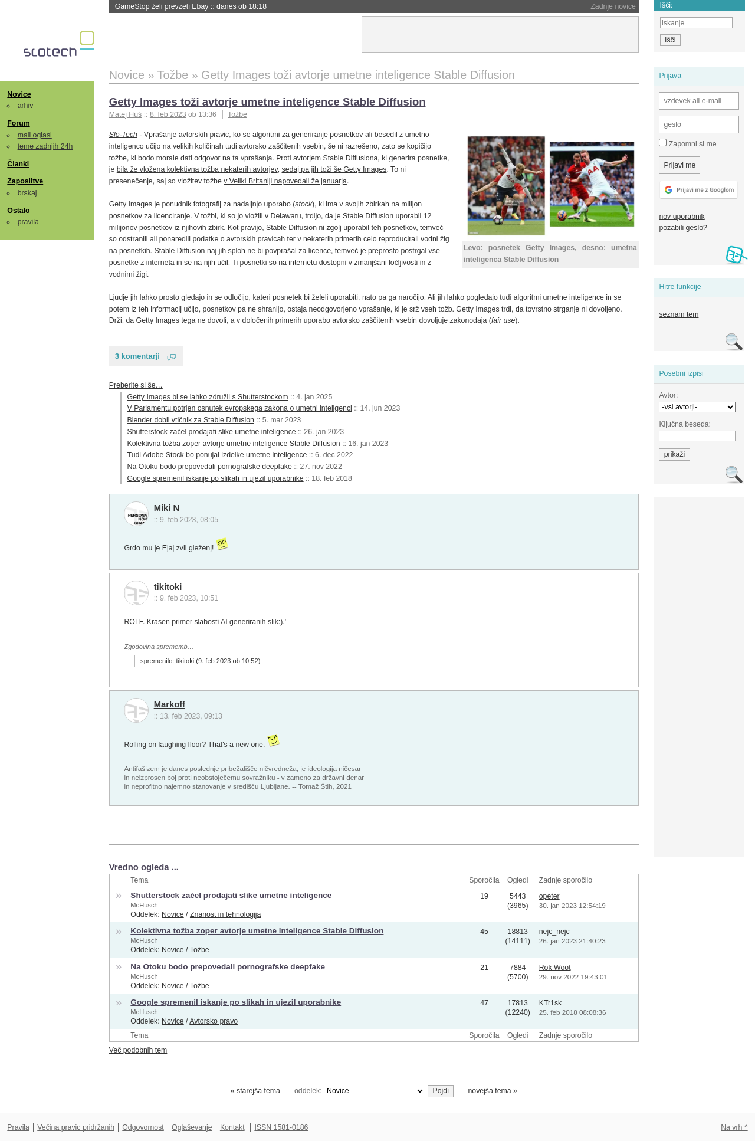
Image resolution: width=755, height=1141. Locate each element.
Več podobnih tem (138, 1050)
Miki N (166, 508)
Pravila (18, 1127)
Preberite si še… (136, 385)
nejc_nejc (554, 931)
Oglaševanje (192, 1127)
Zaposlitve (25, 181)
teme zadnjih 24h (45, 146)
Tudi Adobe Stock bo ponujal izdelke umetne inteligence (217, 455)
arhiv (26, 105)
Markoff (169, 704)
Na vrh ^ (734, 1127)
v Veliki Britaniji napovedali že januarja (285, 181)
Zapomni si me (687, 143)
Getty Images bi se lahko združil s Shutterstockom (207, 397)
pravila (28, 222)
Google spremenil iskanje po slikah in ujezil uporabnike (215, 478)
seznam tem (678, 314)
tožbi (208, 216)
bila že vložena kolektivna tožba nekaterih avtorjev (197, 169)
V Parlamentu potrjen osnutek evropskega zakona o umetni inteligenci (239, 408)
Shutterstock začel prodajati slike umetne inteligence (211, 432)
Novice (19, 94)
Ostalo (18, 210)
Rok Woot (555, 967)
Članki (18, 164)
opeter (549, 896)
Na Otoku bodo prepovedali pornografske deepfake (209, 467)
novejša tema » (492, 1091)
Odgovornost (143, 1127)
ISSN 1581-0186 (281, 1127)
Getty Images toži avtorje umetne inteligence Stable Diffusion (267, 102)
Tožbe (237, 114)
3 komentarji (137, 356)
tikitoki (168, 587)
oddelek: (359, 1091)
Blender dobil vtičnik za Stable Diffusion (190, 420)
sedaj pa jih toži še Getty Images (334, 169)
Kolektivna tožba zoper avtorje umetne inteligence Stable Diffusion (233, 444)
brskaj (27, 193)
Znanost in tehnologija (225, 914)
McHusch (143, 905)
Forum (18, 123)
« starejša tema (255, 1091)
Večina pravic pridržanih (75, 1127)
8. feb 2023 (168, 114)
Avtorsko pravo (213, 1021)
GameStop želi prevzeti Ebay (191, 6)
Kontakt (232, 1127)
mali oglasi (35, 135)
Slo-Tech (123, 134)
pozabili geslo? (683, 228)
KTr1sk (550, 1003)
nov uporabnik (681, 216)
